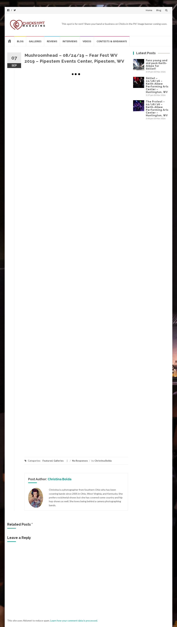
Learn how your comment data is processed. (74, 620)
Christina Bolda (103, 460)
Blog (158, 10)
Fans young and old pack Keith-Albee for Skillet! (156, 64)
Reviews (52, 41)
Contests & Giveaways (112, 41)
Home (149, 10)
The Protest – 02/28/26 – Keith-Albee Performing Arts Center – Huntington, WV (157, 108)
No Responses (80, 460)
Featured (48, 460)
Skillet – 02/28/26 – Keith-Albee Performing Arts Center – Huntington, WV (157, 85)
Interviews (70, 41)
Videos (87, 41)
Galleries (35, 41)
